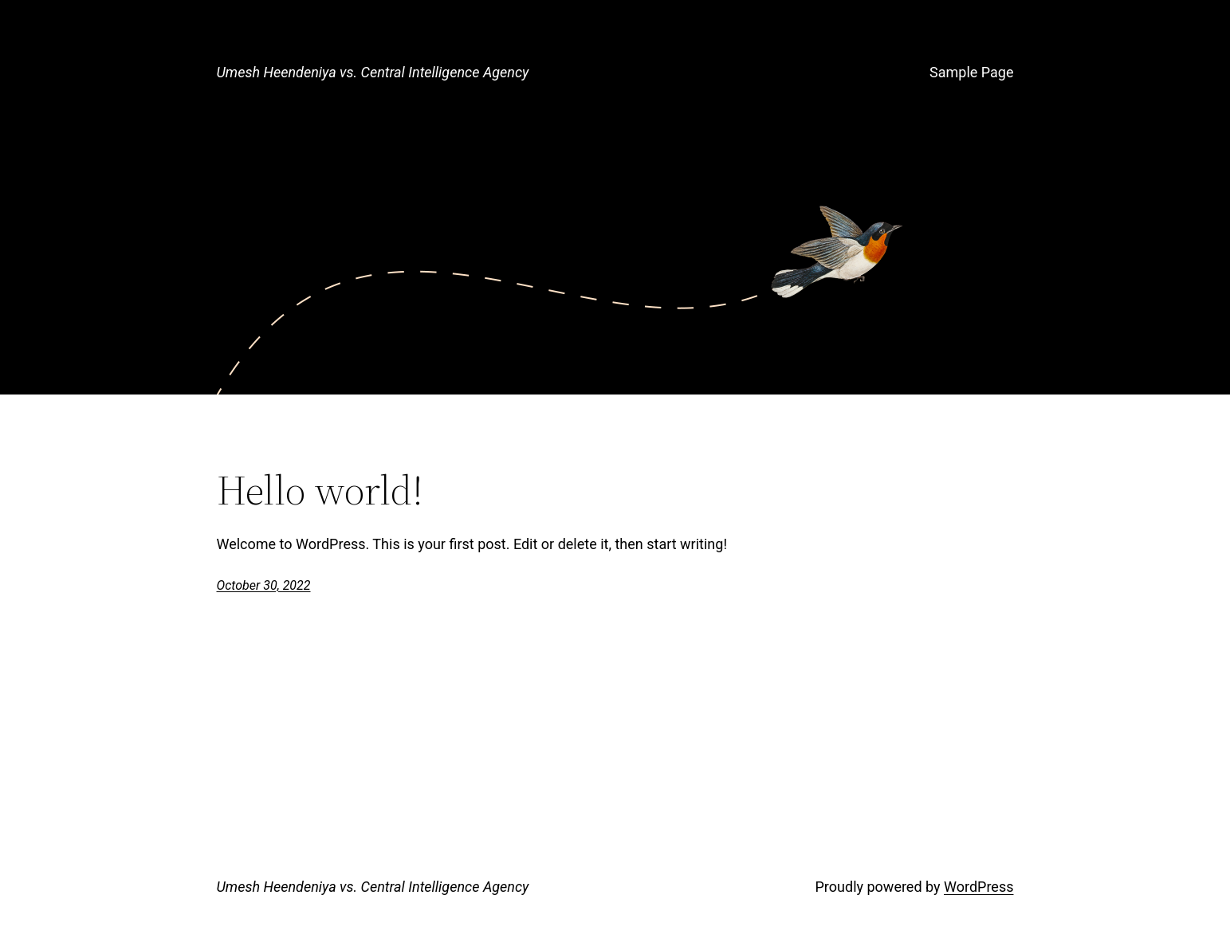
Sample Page (971, 72)
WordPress (978, 886)
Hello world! (320, 490)
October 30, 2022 (264, 585)
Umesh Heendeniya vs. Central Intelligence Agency (373, 72)
